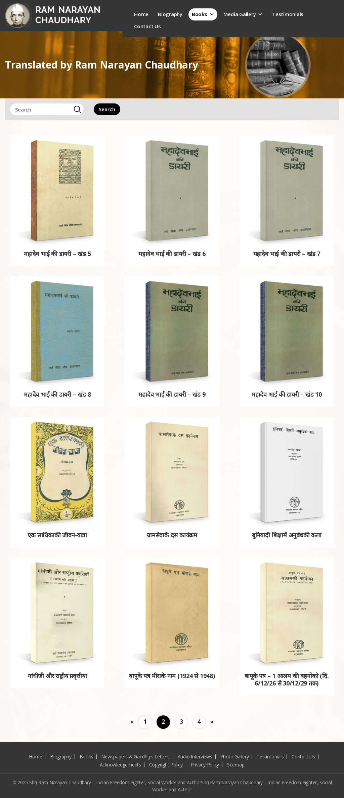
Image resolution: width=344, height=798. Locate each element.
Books (203, 14)
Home (141, 14)
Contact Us (147, 26)
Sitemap (235, 764)
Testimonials (287, 14)
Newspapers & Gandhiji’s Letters (135, 756)
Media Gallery (243, 14)
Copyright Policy (166, 764)
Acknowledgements (120, 764)
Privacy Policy (205, 764)
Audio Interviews (195, 756)
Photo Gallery (234, 756)
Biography (170, 14)
